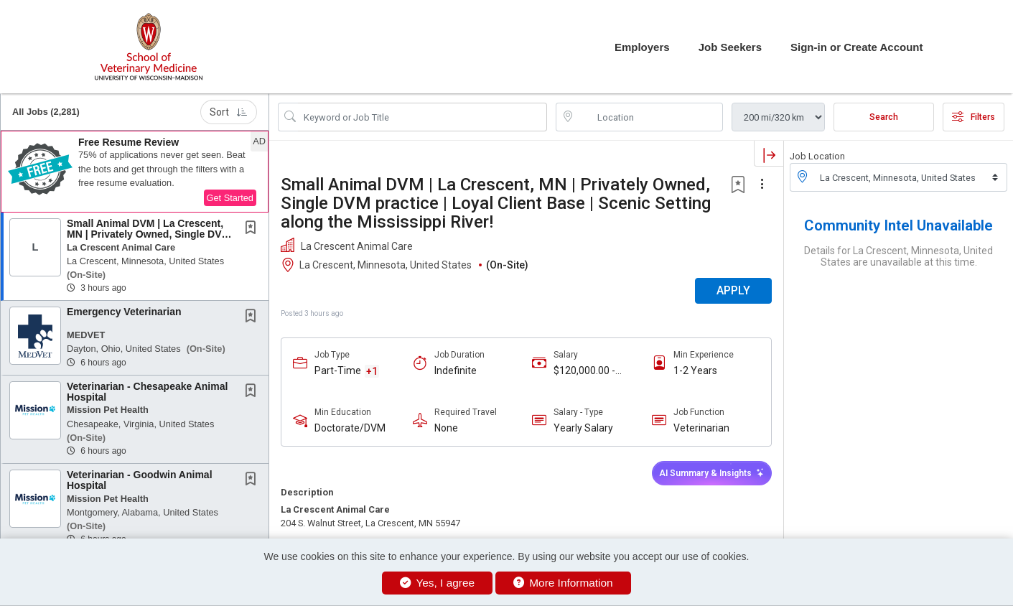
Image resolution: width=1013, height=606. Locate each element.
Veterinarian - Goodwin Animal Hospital (140, 480)
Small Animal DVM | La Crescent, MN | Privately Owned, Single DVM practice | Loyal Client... (148, 234)
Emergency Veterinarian (124, 311)
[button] (135, 172)
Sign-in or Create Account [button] (856, 47)
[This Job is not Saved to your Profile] (253, 229)
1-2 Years (695, 370)
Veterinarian (701, 428)
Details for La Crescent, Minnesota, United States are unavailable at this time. (898, 256)
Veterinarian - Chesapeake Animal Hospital (147, 392)
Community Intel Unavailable (898, 225)
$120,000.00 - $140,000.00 (584, 371)
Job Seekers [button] (730, 47)
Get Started (230, 197)
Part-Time (337, 370)
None (446, 428)
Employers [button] (642, 47)
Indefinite (455, 370)
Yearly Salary (583, 428)
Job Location (817, 156)
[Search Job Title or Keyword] (422, 117)
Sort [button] (229, 112)
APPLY (733, 290)
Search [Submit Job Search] (883, 117)
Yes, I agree (437, 583)
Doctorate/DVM (350, 428)
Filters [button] (973, 117)
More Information (563, 583)
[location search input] (649, 117)
